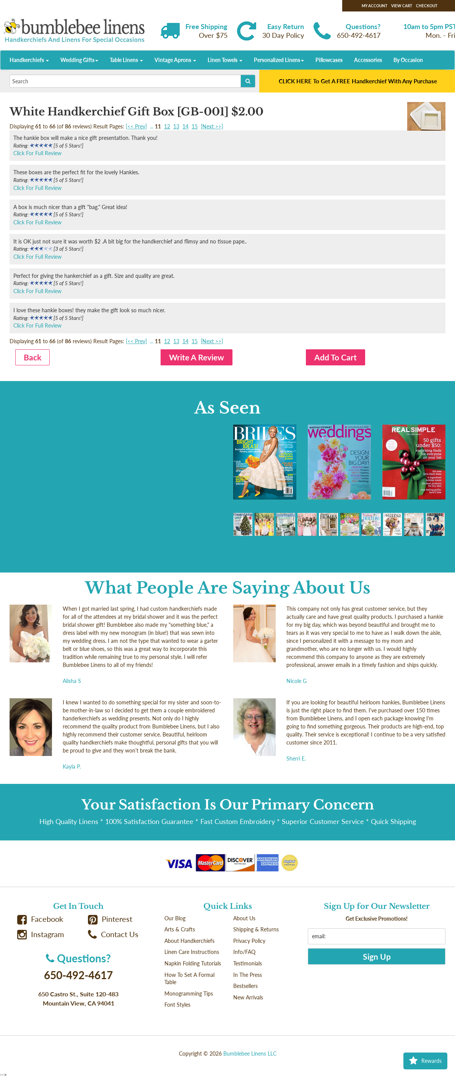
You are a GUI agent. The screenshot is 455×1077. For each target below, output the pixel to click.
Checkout (426, 5)
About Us (244, 918)
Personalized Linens (279, 60)
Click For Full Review (37, 153)
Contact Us (113, 934)
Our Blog (174, 918)
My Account (374, 5)
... (151, 126)
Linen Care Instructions (191, 952)
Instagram (40, 934)
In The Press (247, 975)
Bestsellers (245, 986)
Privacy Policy (249, 941)
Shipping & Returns (256, 929)
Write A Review (196, 357)
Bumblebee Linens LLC (249, 1053)
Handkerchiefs (29, 60)
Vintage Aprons (175, 60)
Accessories (368, 60)
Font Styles (177, 1004)
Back (32, 357)
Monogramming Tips (188, 993)
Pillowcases (329, 60)
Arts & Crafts (179, 929)
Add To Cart (335, 357)
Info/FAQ (244, 952)
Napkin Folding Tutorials (192, 963)
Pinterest (110, 919)
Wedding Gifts (79, 60)
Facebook (40, 919)
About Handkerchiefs (189, 941)
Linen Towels (225, 60)
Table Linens (126, 60)
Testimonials (247, 963)
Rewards (425, 1061)
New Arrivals (248, 997)
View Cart (401, 5)
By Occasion (408, 60)
